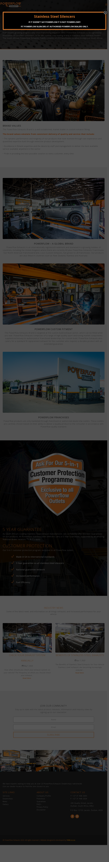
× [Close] (105, 12)
